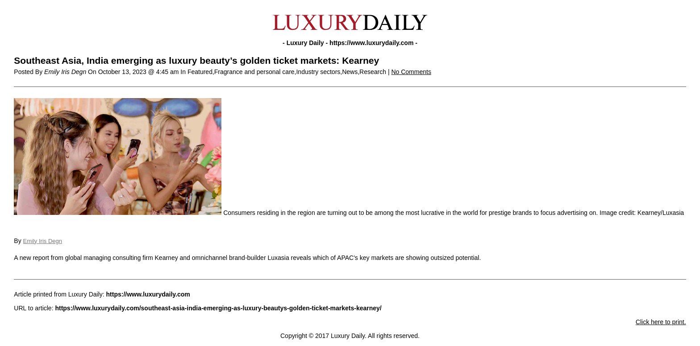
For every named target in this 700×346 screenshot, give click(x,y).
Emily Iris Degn (42, 241)
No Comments (411, 71)
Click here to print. (661, 321)
